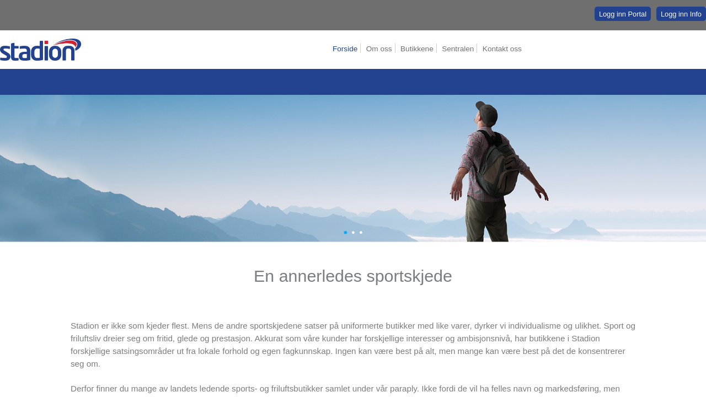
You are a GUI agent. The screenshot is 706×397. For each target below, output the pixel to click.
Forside (345, 49)
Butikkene (417, 49)
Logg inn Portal (622, 14)
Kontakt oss (502, 49)
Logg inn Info (681, 14)
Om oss (379, 49)
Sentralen (458, 49)
